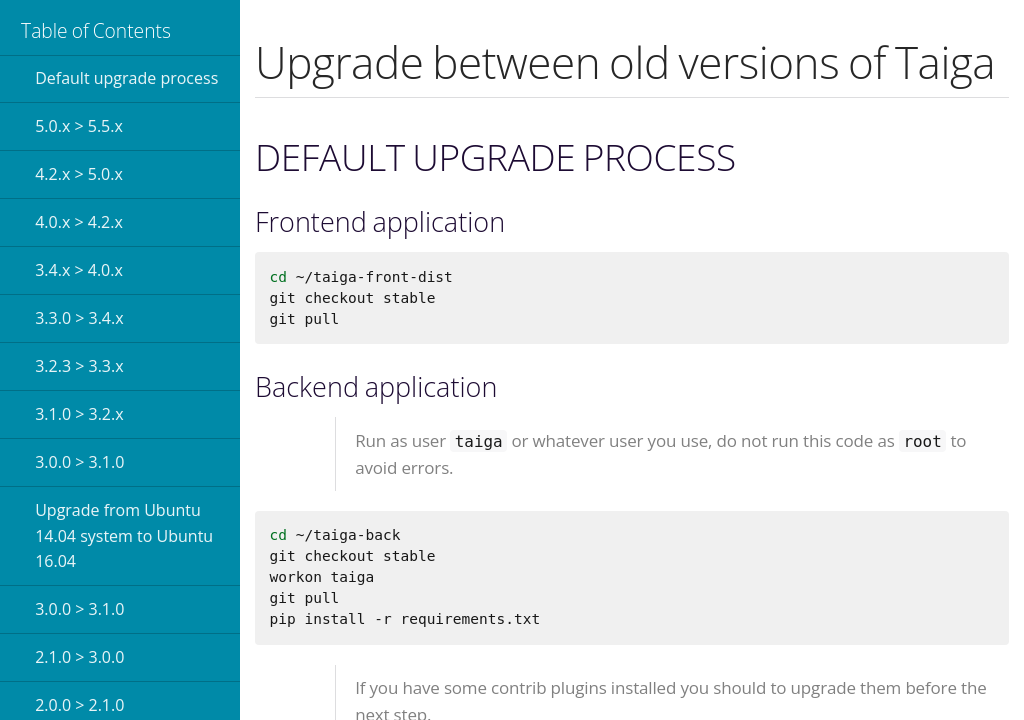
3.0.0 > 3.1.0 (79, 462)
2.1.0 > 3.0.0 (79, 657)
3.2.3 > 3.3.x (79, 366)
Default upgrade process (126, 78)
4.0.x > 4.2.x (79, 222)
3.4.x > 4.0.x (79, 270)
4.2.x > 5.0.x (79, 174)
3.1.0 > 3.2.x (79, 414)
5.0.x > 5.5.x (79, 126)
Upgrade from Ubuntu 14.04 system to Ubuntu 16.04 (124, 535)
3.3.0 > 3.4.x (79, 318)
